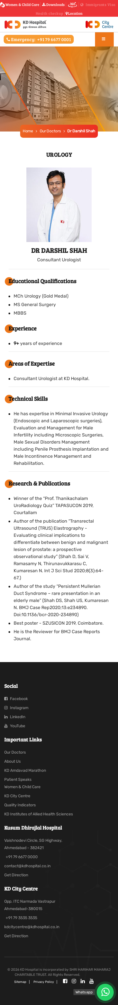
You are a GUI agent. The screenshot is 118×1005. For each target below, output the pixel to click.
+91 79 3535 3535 (21, 917)
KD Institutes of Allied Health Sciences (38, 814)
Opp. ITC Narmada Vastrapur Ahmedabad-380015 (29, 905)
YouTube (14, 726)
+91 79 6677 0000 (22, 857)
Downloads (53, 4)
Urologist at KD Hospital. (63, 378)
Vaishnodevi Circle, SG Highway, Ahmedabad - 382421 (33, 844)
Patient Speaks (17, 779)
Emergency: (39, 39)
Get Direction (16, 875)
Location (74, 13)
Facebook (16, 698)
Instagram (16, 707)
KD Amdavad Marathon (25, 770)
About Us (12, 761)
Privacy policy (43, 982)
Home (28, 131)
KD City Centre (17, 796)
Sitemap (20, 982)
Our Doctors (50, 131)
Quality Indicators (20, 805)
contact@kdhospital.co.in (27, 866)
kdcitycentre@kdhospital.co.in (31, 927)
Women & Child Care (21, 4)
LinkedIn (14, 716)
